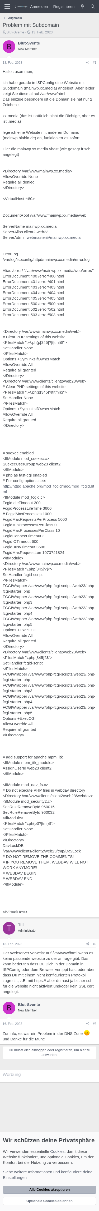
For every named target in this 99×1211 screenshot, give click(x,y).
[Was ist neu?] (82, 6)
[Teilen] (87, 63)
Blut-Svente (15, 32)
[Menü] (7, 6)
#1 (94, 62)
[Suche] (93, 6)
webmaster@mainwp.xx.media (54, 237)
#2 (94, 944)
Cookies (57, 1151)
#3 (94, 1024)
